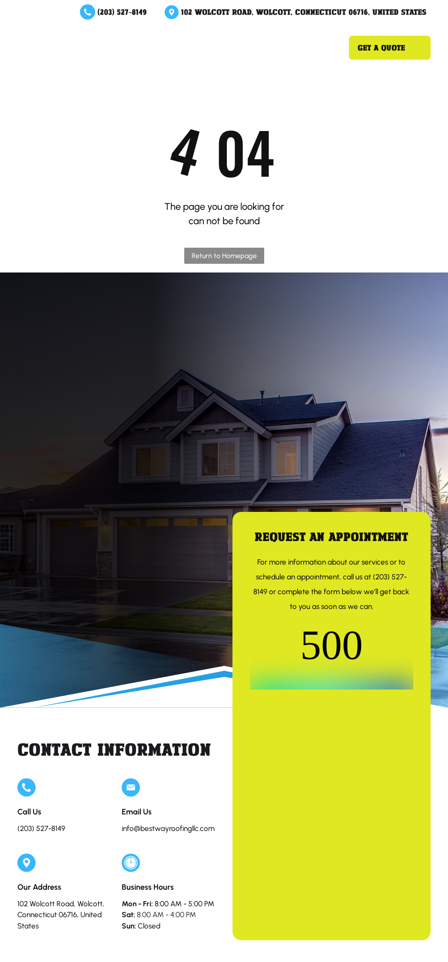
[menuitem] (138, 39)
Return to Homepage (224, 256)
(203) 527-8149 (122, 11)
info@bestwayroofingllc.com (168, 828)
